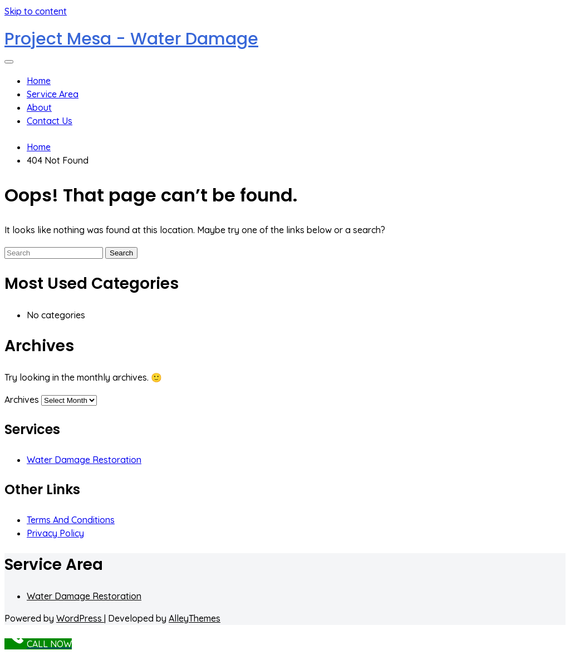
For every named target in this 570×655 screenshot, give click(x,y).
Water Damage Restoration (84, 459)
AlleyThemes (194, 618)
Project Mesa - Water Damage (131, 39)
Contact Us (49, 120)
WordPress (80, 618)
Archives (21, 399)
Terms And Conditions (71, 519)
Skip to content (35, 11)
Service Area (52, 94)
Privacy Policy (55, 533)
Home (39, 80)
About (39, 107)
